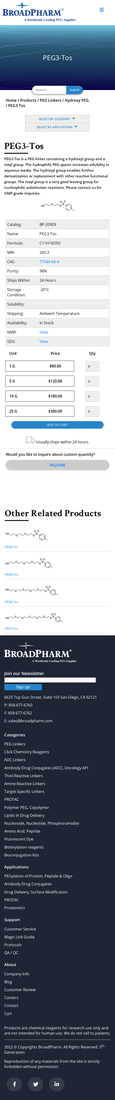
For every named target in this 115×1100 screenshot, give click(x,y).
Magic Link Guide (19, 937)
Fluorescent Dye (18, 839)
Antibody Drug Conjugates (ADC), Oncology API (46, 768)
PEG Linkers (50, 100)
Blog (8, 981)
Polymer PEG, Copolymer (26, 807)
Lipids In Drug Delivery (24, 815)
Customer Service (20, 929)
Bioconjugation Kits (21, 855)
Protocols (13, 944)
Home (11, 100)
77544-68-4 (49, 261)
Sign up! (23, 687)
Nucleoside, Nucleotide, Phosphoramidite (41, 823)
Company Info (16, 974)
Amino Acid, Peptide (22, 831)
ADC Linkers (15, 759)
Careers (11, 997)
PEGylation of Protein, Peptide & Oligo (38, 876)
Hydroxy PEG (77, 100)
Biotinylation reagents (24, 847)
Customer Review (19, 989)
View (44, 332)
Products (28, 100)
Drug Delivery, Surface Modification (36, 892)
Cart (8, 1013)
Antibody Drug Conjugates (28, 884)
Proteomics (14, 907)
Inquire (57, 465)
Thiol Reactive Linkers (23, 775)
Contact (11, 1005)
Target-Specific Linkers (24, 791)
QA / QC (11, 952)
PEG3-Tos (16, 105)
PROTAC (11, 799)
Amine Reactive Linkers (24, 783)
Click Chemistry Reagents (26, 752)
